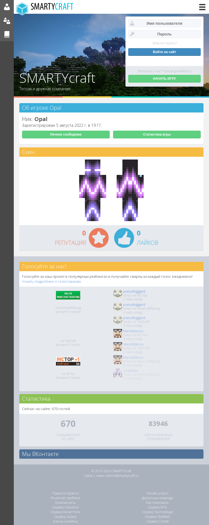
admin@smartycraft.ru (122, 475)
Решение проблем (65, 498)
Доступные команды (157, 498)
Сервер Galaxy (65, 516)
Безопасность (65, 502)
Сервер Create (157, 521)
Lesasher (130, 370)
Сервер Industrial (65, 507)
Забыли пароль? (164, 43)
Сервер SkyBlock (157, 516)
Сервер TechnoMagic (157, 512)
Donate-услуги (157, 493)
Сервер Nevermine (65, 512)
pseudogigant (134, 291)
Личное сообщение (66, 134)
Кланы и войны (65, 521)
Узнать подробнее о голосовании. (52, 281)
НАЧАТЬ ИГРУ (164, 79)
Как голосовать (157, 502)
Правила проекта (65, 493)
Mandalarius (133, 330)
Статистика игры (157, 134)
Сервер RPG (157, 507)
